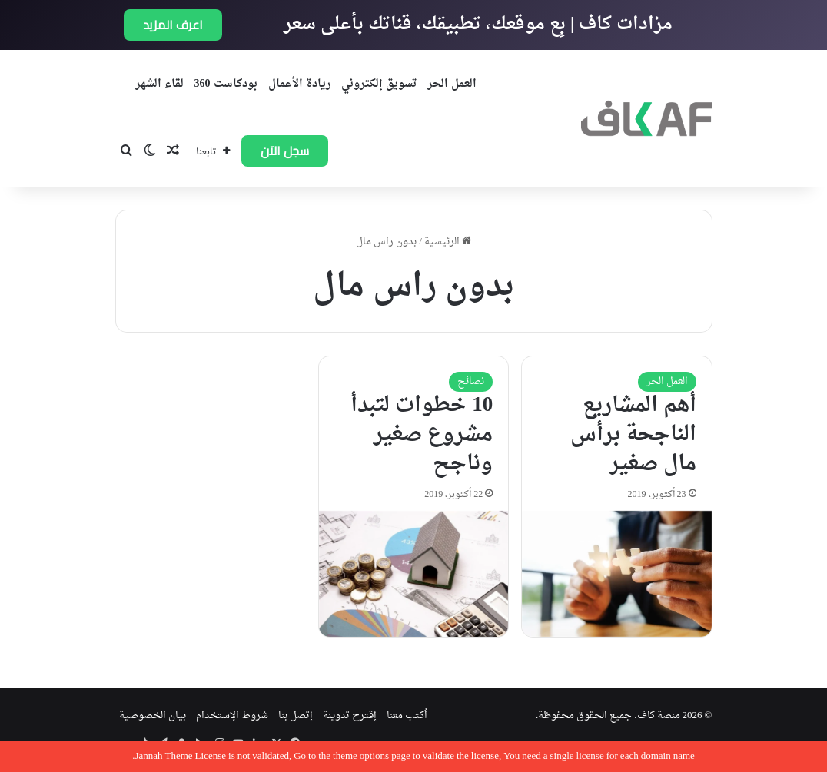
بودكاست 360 (225, 84)
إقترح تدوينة (350, 715)
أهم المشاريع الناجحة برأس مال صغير (633, 435)
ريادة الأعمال (299, 84)
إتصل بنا (295, 715)
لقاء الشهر (159, 84)
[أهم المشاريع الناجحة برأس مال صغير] (617, 574)
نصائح (470, 381)
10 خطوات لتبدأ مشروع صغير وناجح (421, 435)
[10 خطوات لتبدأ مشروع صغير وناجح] (414, 574)
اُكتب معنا (407, 715)
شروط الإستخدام (232, 715)
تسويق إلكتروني (379, 84)
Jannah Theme (163, 756)
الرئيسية (447, 241)
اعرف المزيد (173, 24)
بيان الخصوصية (152, 715)
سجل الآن (285, 150)
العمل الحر (452, 84)
